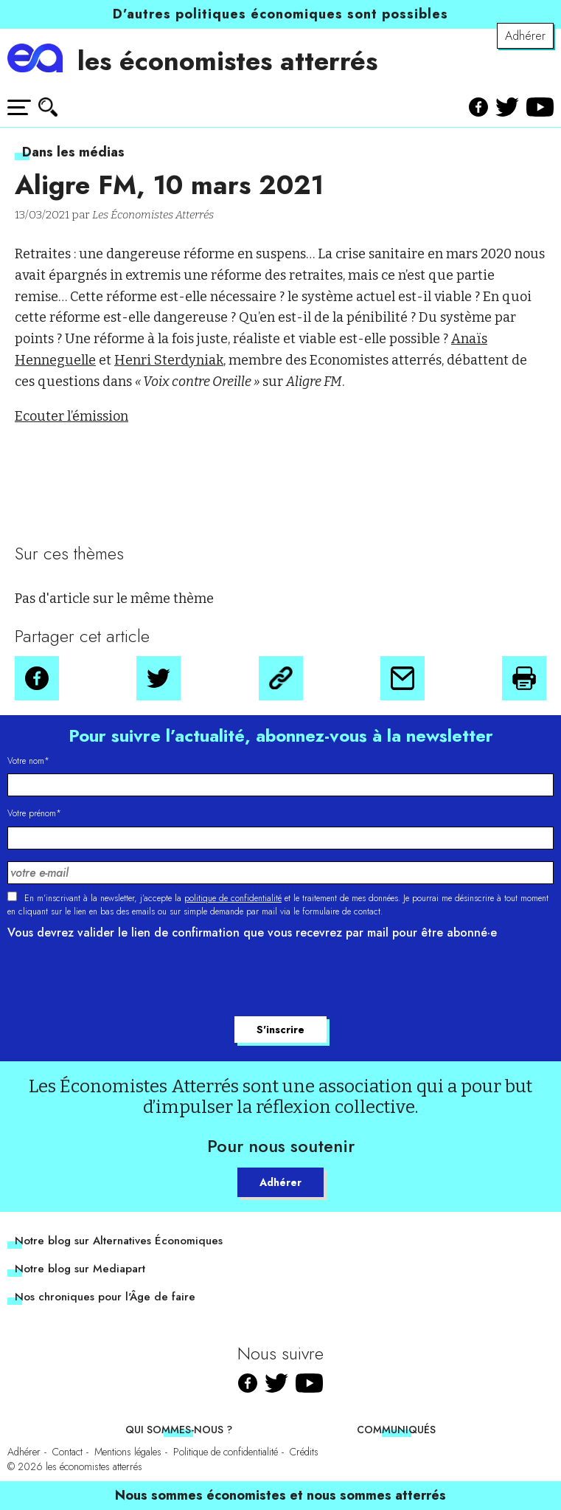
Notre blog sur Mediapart (80, 1269)
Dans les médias (73, 152)
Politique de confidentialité (225, 1451)
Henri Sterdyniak (168, 360)
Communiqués (396, 1429)
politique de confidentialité (233, 898)
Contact (67, 1451)
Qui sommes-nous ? (178, 1429)
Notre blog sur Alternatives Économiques (119, 1241)
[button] (37, 678)
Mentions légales (127, 1451)
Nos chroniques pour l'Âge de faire (105, 1297)
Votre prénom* (34, 813)
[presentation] (119, 980)
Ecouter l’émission (71, 416)
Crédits (304, 1451)
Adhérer (525, 35)
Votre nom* (28, 761)
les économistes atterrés (227, 60)
